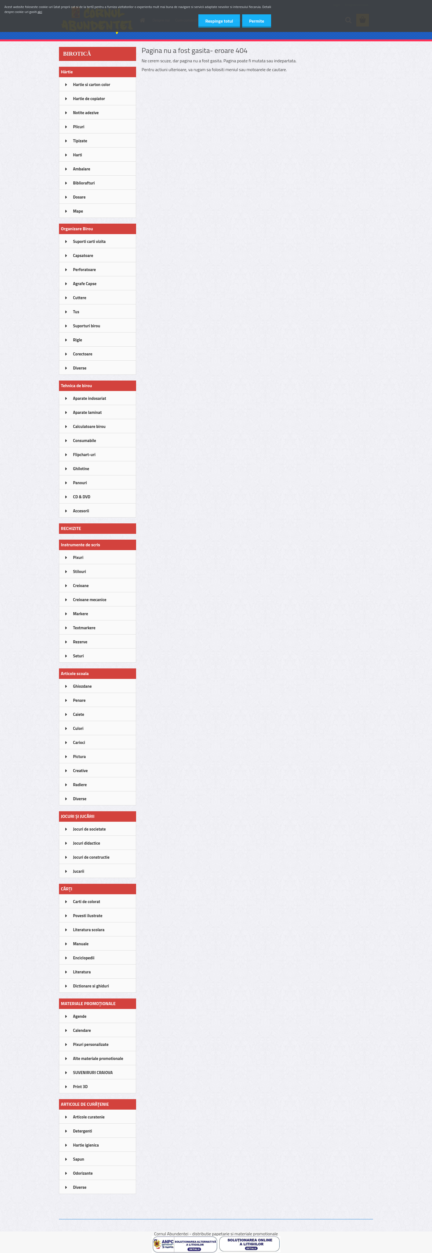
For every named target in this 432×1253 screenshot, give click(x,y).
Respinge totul (219, 21)
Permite (256, 21)
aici (39, 11)
